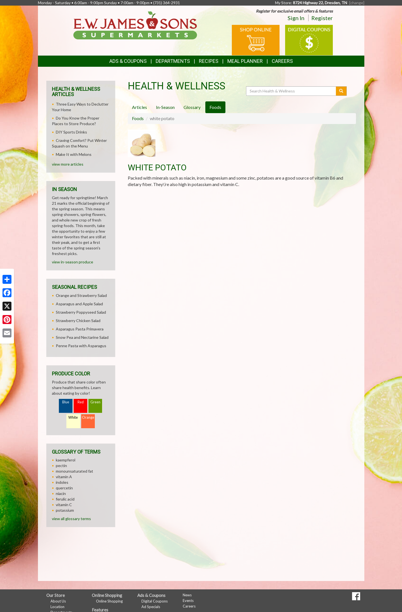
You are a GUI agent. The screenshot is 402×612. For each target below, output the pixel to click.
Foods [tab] (215, 107)
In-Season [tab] (165, 107)
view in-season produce (72, 261)
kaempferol (65, 460)
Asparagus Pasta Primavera (79, 329)
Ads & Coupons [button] (128, 61)
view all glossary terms (71, 518)
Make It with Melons (74, 154)
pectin (61, 465)
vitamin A (64, 476)
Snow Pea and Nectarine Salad (82, 337)
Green (95, 402)
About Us (58, 601)
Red (81, 402)
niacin (61, 493)
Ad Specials (150, 606)
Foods (138, 118)
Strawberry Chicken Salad (78, 320)
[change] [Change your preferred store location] (356, 2)
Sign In (296, 18)
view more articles (67, 164)
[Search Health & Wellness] (291, 91)
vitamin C (64, 504)
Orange (88, 417)
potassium (65, 510)
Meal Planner (245, 61)
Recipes (208, 61)
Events (188, 600)
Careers (282, 61)
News (187, 595)
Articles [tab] (139, 107)
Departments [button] (173, 61)
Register (322, 18)
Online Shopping (109, 601)
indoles (62, 482)
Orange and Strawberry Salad (81, 295)
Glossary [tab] (192, 107)
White (73, 417)
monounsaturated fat (74, 471)
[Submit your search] (341, 91)
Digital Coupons (154, 601)
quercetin (64, 487)
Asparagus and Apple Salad (79, 303)
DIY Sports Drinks (71, 132)
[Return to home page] (135, 24)
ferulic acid (65, 499)
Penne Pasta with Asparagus (81, 345)
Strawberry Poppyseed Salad (81, 312)
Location (57, 606)
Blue (65, 402)
